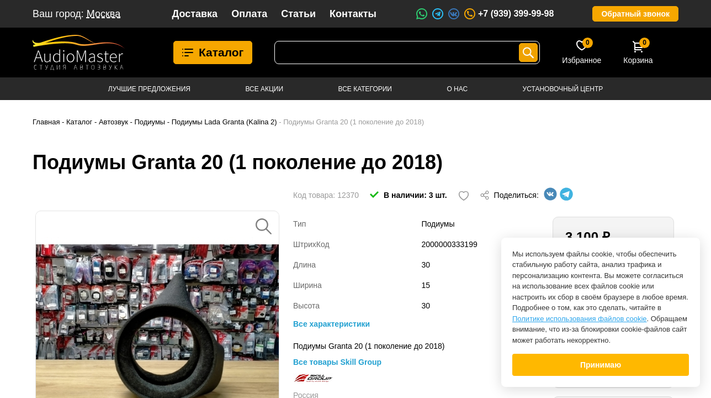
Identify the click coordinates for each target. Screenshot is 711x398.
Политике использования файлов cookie (579, 319)
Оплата (249, 13)
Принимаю (600, 364)
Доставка (194, 13)
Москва (103, 13)
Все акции (264, 89)
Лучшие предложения (149, 89)
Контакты (353, 13)
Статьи (298, 13)
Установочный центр (563, 89)
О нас (457, 89)
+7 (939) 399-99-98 (508, 13)
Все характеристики (331, 324)
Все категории (365, 89)
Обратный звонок (635, 13)
